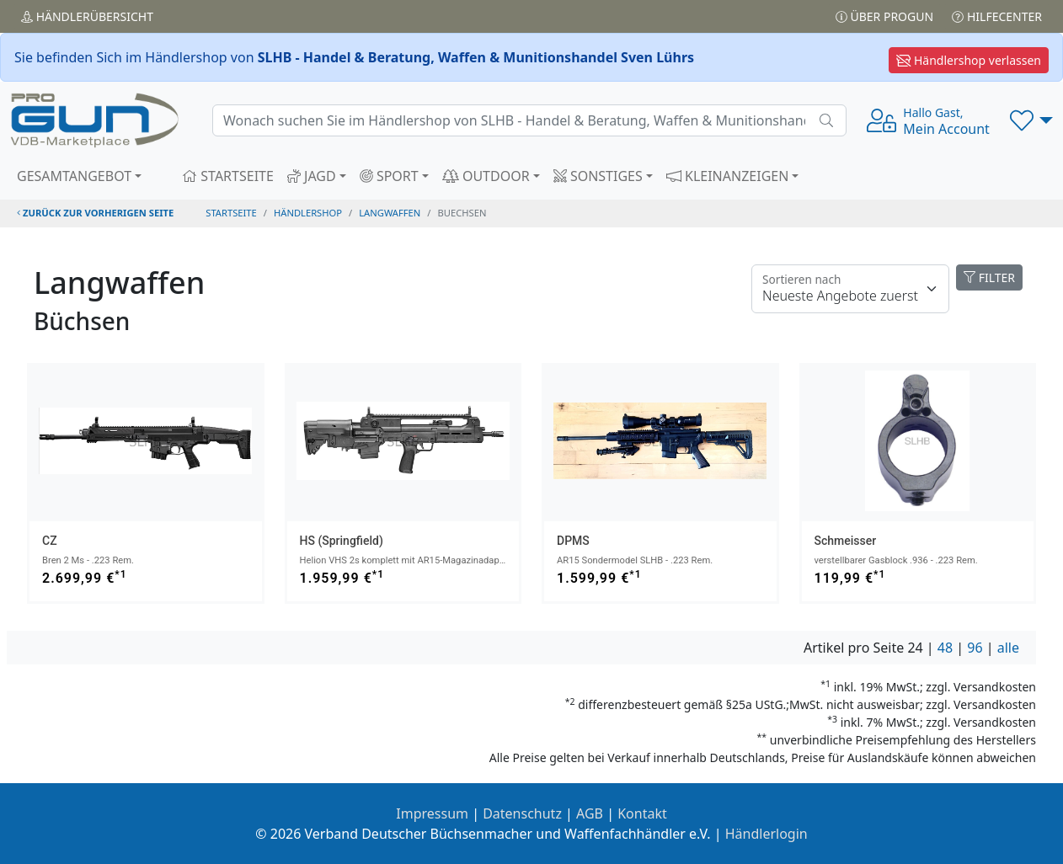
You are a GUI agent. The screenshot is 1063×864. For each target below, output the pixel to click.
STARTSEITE (228, 176)
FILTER (989, 277)
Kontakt (642, 813)
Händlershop (308, 212)
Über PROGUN (884, 16)
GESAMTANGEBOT (74, 176)
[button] (1031, 120)
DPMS (573, 540)
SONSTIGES (598, 176)
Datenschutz (522, 813)
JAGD (311, 176)
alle (1008, 647)
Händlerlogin (766, 833)
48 (945, 647)
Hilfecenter (997, 16)
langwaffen (389, 212)
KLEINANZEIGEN (727, 176)
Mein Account (946, 121)
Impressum (432, 813)
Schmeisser (846, 540)
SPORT (389, 176)
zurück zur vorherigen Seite (95, 212)
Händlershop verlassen (968, 60)
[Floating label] (850, 288)
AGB (589, 813)
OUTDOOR (486, 176)
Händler (87, 16)
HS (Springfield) (341, 540)
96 (974, 647)
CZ (49, 540)
